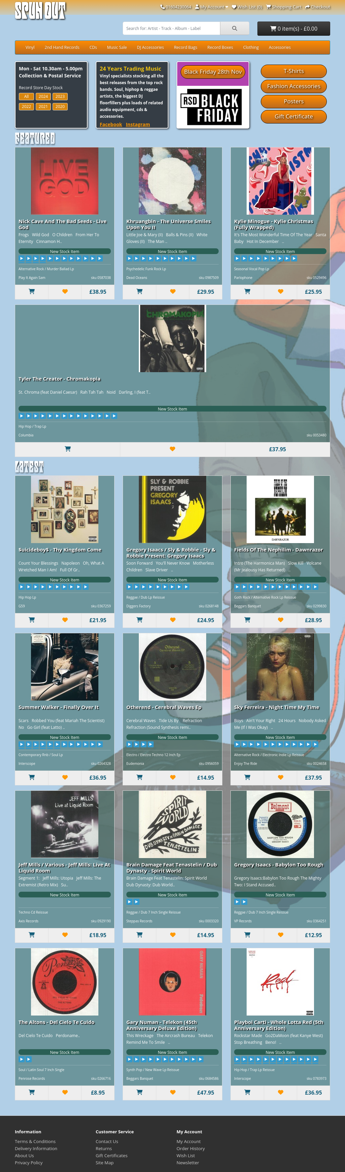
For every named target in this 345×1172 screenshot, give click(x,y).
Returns (104, 1148)
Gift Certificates (111, 1155)
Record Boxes (220, 47)
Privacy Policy (28, 1163)
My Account (189, 1141)
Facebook (111, 124)
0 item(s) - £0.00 (293, 28)
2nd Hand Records (62, 47)
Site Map (105, 1163)
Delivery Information (36, 1148)
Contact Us (107, 1141)
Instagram (138, 124)
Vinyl (30, 47)
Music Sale (117, 47)
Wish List (186, 1155)
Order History (191, 1148)
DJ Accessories (150, 47)
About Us (24, 1155)
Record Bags (185, 47)
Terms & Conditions (35, 1141)
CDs (93, 47)
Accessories (280, 47)
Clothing (251, 47)
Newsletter (188, 1163)
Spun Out (40, 13)
